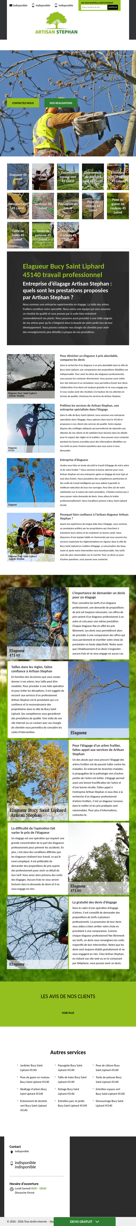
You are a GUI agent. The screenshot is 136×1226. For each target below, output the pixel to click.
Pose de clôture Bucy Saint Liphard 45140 (108, 1068)
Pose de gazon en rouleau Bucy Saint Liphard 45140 (34, 1080)
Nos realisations (61, 103)
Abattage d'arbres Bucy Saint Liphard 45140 (33, 1091)
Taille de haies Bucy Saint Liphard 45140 (72, 1080)
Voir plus (68, 1013)
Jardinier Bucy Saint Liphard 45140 (31, 1068)
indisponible (18, 5)
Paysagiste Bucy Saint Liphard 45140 (70, 1068)
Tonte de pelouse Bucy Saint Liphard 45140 (109, 1080)
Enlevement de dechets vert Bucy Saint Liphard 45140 (33, 1105)
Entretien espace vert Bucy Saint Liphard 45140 (110, 1091)
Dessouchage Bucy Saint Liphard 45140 (109, 1103)
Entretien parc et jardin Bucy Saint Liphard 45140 (72, 1103)
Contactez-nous (23, 103)
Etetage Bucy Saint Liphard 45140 (68, 1091)
